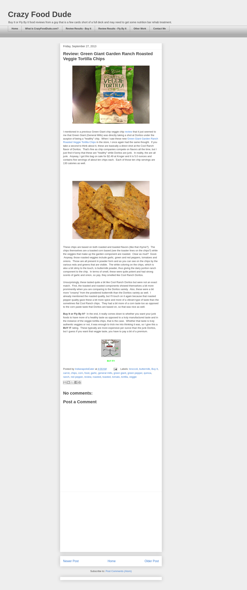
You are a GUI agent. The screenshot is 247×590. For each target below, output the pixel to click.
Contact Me (159, 28)
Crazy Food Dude (39, 14)
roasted (97, 376)
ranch (66, 376)
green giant (120, 373)
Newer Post (71, 561)
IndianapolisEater (85, 368)
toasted (106, 376)
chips (74, 373)
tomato (116, 376)
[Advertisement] (111, 522)
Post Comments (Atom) (119, 571)
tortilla (124, 376)
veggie (133, 376)
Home (15, 28)
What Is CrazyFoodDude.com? (41, 28)
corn (80, 373)
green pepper (135, 373)
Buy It (154, 368)
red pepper (77, 376)
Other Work (140, 28)
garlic (94, 373)
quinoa (147, 373)
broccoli (133, 368)
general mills (105, 373)
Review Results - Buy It (78, 28)
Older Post (152, 561)
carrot (66, 373)
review (128, 131)
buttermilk (144, 368)
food (87, 373)
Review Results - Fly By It (112, 28)
